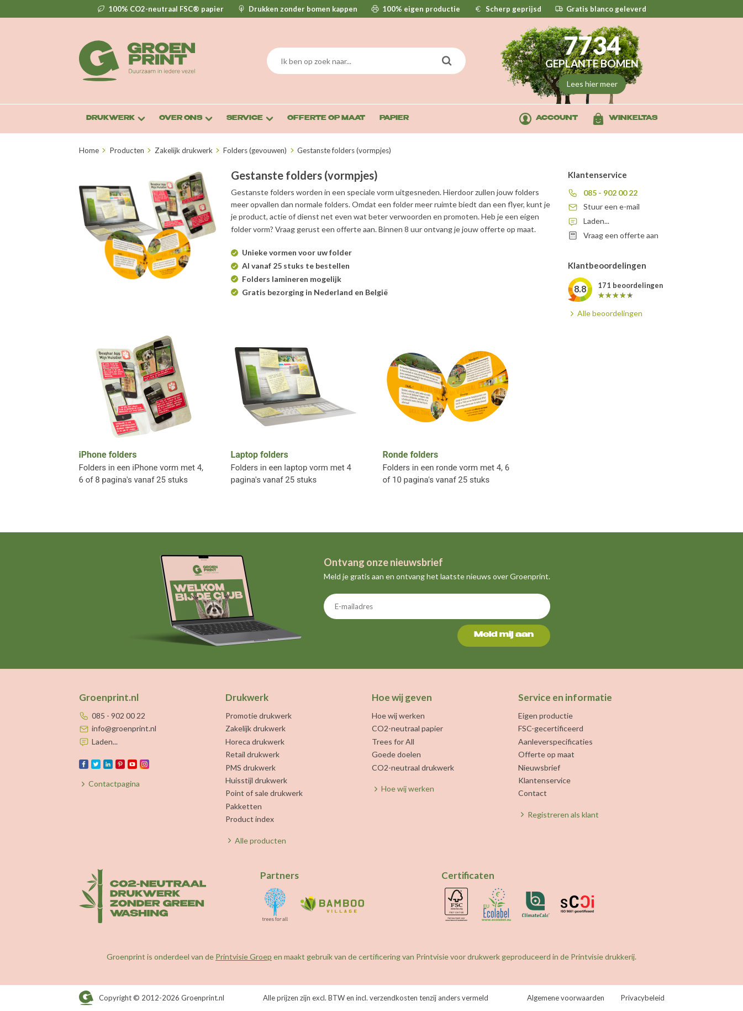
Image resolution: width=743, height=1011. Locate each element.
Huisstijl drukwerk (256, 780)
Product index (249, 819)
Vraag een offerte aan (620, 235)
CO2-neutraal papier (407, 728)
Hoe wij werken (398, 715)
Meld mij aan (504, 635)
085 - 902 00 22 (610, 192)
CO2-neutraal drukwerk (413, 767)
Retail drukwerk (252, 754)
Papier (394, 119)
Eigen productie (545, 715)
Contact (532, 793)
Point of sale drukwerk (264, 793)
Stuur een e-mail (611, 206)
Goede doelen (396, 754)
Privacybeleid (643, 997)
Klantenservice (544, 780)
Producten (126, 150)
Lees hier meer (592, 83)
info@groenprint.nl (124, 728)
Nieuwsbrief (539, 767)
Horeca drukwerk (254, 741)
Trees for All (393, 741)
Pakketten (243, 806)
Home (89, 150)
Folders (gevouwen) (255, 150)
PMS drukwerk (250, 767)
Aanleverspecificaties (555, 741)
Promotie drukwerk (258, 715)
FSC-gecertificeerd (550, 728)
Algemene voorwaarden (565, 997)
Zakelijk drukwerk (184, 150)
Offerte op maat (546, 754)
